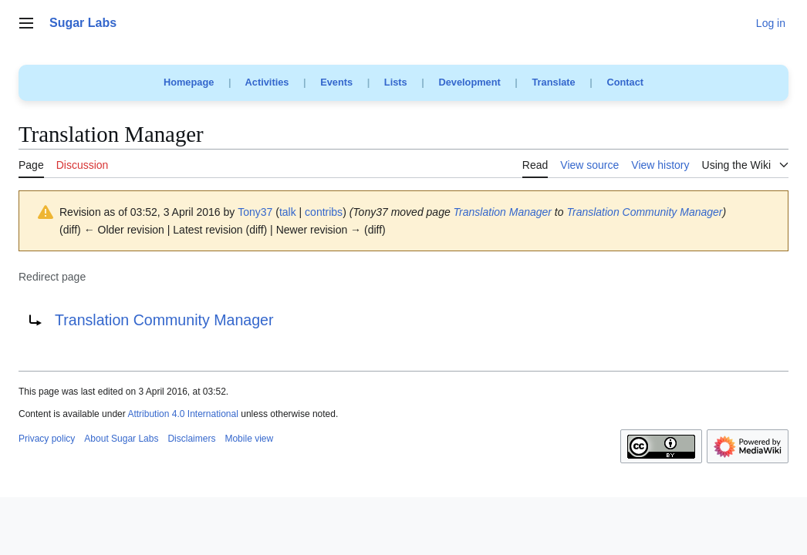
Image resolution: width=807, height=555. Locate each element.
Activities (267, 82)
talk (287, 212)
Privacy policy (47, 438)
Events (336, 82)
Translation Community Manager (644, 212)
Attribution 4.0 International (182, 414)
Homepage (189, 82)
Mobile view (249, 438)
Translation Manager (503, 212)
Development (469, 82)
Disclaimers (191, 438)
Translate (554, 82)
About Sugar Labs (121, 438)
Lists (395, 82)
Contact (624, 82)
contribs (324, 212)
